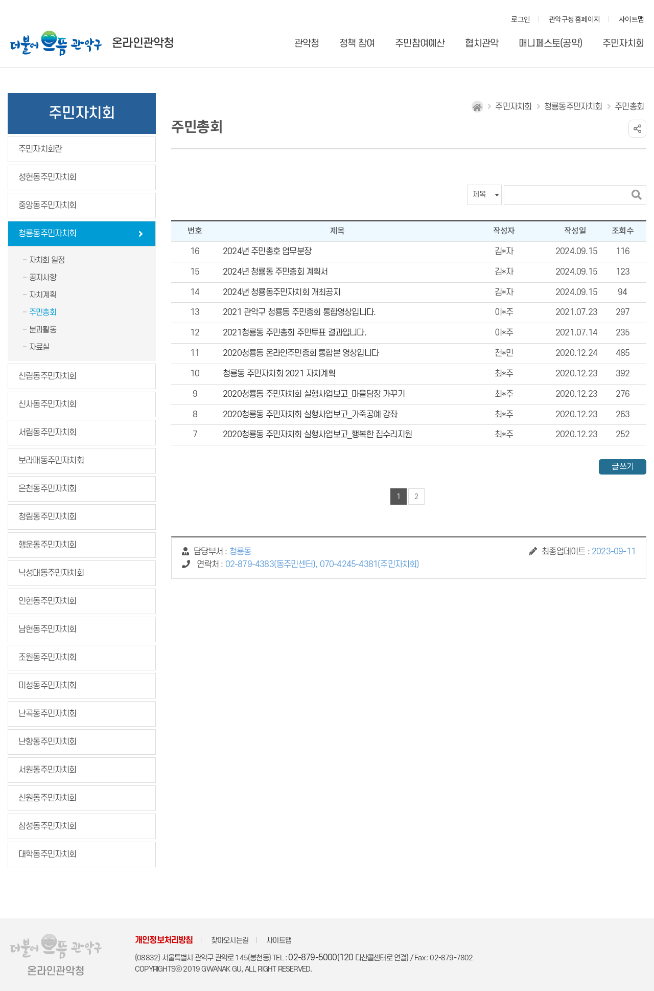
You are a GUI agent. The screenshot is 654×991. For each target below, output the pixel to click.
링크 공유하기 (637, 129)
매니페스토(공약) (550, 43)
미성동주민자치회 (47, 685)
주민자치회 (623, 43)
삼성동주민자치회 (47, 826)
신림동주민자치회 (47, 376)
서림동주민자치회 (47, 432)
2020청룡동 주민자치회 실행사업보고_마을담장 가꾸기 (314, 394)
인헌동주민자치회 (47, 601)
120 (346, 957)
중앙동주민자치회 (47, 205)
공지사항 (42, 277)
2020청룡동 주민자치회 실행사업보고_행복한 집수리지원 (317, 434)
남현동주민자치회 (47, 629)
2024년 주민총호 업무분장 (267, 251)
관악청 (306, 43)
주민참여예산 (420, 43)
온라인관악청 (143, 43)
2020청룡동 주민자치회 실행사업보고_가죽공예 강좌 (310, 414)
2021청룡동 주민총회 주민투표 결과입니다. (294, 332)
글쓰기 (623, 466)
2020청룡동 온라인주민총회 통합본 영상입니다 (301, 353)
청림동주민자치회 (47, 517)
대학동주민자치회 (47, 854)
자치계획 (42, 295)
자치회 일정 (46, 260)
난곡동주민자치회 (47, 713)
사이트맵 (631, 20)
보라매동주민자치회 (51, 460)
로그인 (520, 20)
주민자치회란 (40, 149)
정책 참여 (357, 43)
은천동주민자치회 (47, 488)
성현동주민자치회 (47, 177)
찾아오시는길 (229, 940)
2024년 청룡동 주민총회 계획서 (275, 272)
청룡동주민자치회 (47, 233)
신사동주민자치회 (47, 404)
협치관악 (481, 43)
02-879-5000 (312, 957)
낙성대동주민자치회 (51, 573)
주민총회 (42, 312)
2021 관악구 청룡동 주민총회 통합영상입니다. (299, 312)
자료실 (39, 347)
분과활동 (42, 329)
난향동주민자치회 (47, 742)
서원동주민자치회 (47, 770)
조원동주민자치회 (47, 657)
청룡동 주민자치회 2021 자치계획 (279, 373)
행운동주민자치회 (47, 545)
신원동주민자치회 (47, 798)
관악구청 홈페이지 (574, 20)
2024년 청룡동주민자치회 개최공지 (281, 292)
